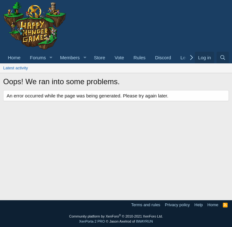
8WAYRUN (144, 221)
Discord (163, 57)
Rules (139, 57)
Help (199, 204)
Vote (119, 57)
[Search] (223, 57)
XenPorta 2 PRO (92, 221)
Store (99, 57)
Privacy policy (177, 204)
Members (70, 57)
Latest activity (15, 68)
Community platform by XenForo (116, 216)
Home (14, 57)
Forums (38, 57)
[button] (51, 57)
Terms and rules (145, 204)
